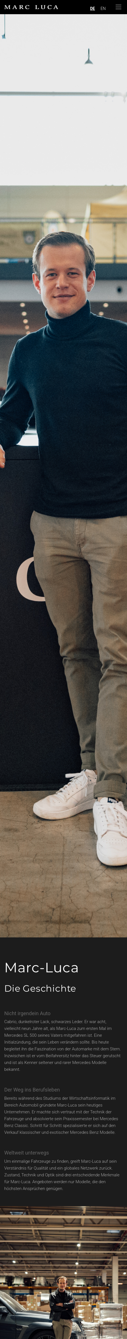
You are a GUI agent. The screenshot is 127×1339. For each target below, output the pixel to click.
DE (92, 8)
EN (103, 8)
